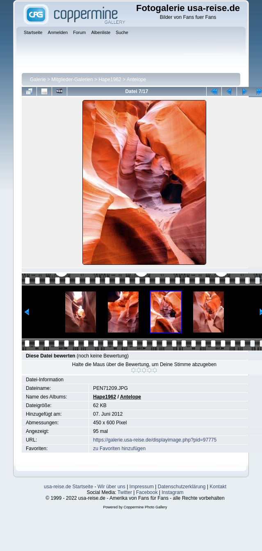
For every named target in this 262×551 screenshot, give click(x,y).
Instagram (172, 492)
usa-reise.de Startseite (68, 487)
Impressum (142, 487)
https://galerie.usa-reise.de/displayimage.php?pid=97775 (154, 440)
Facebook (147, 492)
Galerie (38, 79)
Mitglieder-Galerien (72, 79)
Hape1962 (109, 79)
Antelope (136, 79)
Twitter (125, 492)
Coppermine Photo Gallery (145, 507)
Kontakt (218, 487)
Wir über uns (111, 487)
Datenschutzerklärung (182, 487)
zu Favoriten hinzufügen (119, 448)
